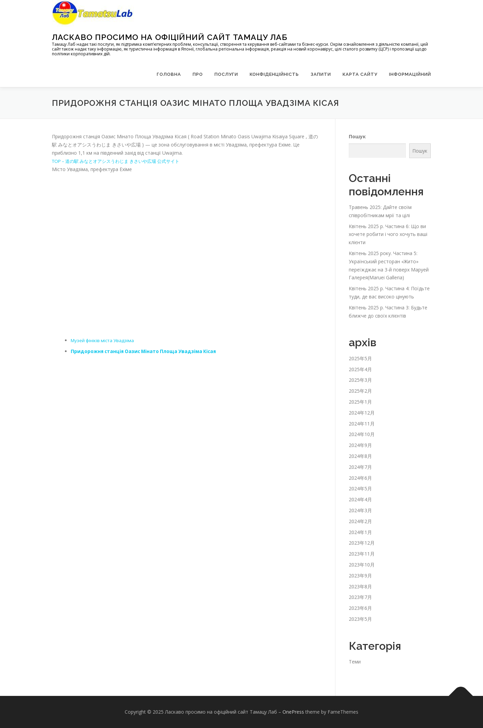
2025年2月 (360, 391)
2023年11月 (362, 553)
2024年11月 (362, 423)
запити (320, 74)
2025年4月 (360, 369)
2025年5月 (360, 358)
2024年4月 (360, 499)
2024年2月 (360, 521)
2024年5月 (360, 488)
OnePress (293, 712)
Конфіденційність (274, 74)
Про (198, 74)
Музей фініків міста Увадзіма (104, 340)
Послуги (226, 74)
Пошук (357, 136)
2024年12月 (362, 412)
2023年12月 (362, 543)
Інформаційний (410, 74)
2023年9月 (360, 575)
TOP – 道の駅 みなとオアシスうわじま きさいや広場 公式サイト (121, 161)
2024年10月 (362, 434)
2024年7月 (360, 467)
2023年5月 (360, 619)
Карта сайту (360, 74)
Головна (169, 74)
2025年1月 (360, 401)
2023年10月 (362, 564)
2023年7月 (360, 597)
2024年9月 (360, 445)
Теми (355, 661)
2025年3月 (360, 380)
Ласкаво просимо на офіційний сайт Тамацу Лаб (169, 37)
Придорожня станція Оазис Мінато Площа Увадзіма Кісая (146, 351)
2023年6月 (360, 608)
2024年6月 (360, 478)
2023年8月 (360, 586)
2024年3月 (360, 510)
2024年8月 (360, 456)
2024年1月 (360, 532)
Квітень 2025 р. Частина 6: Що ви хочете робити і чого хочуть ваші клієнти (388, 234)
